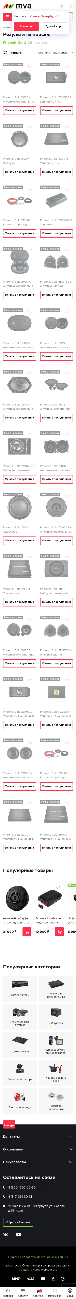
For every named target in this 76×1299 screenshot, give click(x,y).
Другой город (55, 26)
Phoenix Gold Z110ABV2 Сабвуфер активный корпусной (18, 468)
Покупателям (14, 1162)
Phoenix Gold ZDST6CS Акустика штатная (56, 284)
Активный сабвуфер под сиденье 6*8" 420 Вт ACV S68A (49, 921)
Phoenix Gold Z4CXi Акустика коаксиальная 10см (56, 468)
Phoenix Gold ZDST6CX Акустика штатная (56, 652)
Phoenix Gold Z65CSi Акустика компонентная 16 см (19, 653)
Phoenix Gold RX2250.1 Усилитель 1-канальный (56, 714)
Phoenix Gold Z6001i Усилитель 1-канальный (56, 837)
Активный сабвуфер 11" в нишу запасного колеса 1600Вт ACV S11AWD (17, 921)
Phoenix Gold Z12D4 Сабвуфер (16, 161)
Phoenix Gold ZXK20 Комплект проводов (53, 775)
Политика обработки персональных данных (38, 1257)
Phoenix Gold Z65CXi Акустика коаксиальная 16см (19, 100)
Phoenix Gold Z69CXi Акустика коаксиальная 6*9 (19, 284)
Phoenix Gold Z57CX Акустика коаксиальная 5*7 (19, 407)
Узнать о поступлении (19, 110)
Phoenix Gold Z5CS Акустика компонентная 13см (56, 407)
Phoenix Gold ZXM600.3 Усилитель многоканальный (56, 223)
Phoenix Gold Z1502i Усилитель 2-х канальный (16, 591)
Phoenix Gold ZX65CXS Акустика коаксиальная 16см (56, 530)
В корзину (27, 932)
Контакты (11, 1137)
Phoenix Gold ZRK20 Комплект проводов (16, 222)
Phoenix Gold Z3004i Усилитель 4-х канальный (54, 161)
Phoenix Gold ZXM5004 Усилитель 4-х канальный (55, 100)
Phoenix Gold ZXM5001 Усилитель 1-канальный (18, 714)
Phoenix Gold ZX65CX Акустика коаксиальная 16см (19, 775)
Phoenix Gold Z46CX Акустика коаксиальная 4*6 (19, 345)
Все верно (26, 26)
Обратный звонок (18, 1222)
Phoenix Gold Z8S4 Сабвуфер (15, 529)
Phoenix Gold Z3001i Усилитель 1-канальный (18, 837)
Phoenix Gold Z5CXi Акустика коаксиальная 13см (56, 345)
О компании (13, 1149)
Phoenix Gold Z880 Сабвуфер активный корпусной (54, 591)
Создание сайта (30, 1269)
